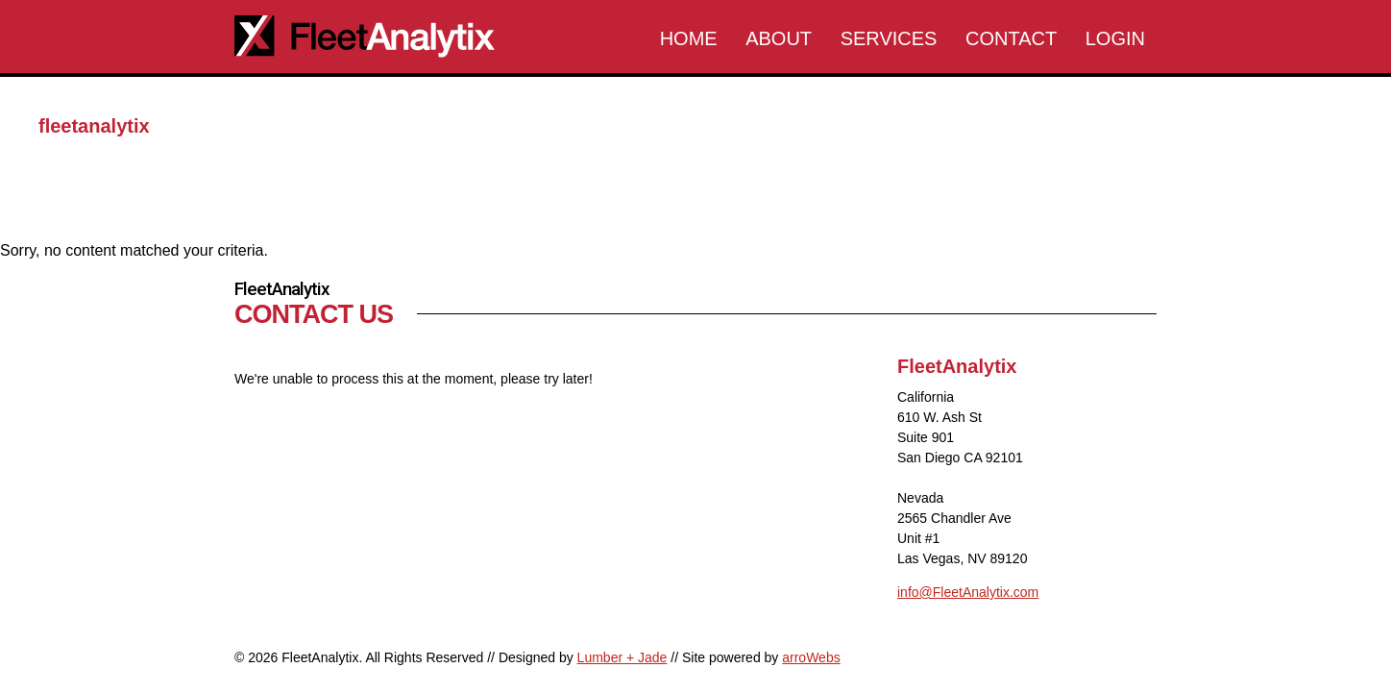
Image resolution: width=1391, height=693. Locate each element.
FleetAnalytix (378, 37)
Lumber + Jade (622, 657)
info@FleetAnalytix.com (967, 592)
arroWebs (811, 657)
